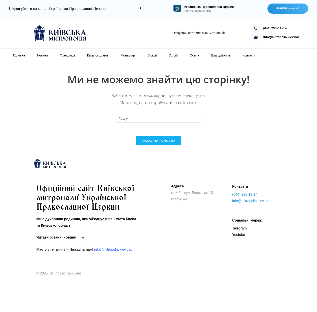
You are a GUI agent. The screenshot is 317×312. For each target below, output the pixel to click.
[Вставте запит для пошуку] (158, 118)
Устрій (173, 55)
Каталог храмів (98, 55)
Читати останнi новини (56, 237)
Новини (42, 55)
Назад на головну (158, 141)
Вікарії (152, 55)
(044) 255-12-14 (245, 194)
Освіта (194, 55)
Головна (19, 55)
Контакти (249, 55)
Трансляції (67, 55)
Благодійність (221, 55)
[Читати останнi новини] (83, 237)
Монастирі (128, 55)
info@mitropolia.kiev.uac (113, 249)
